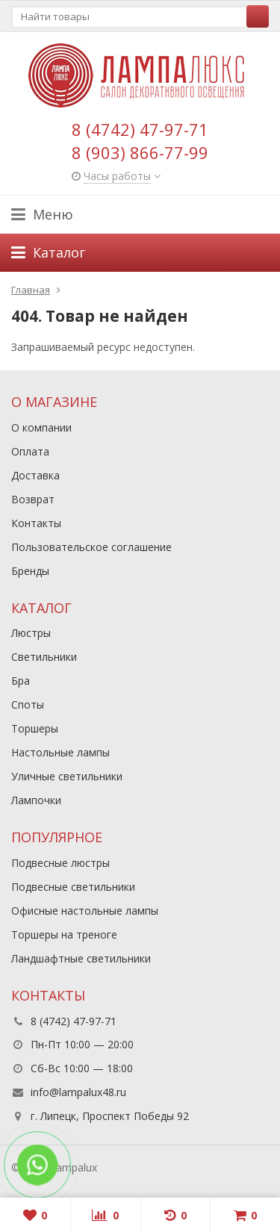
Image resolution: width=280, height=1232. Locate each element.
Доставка (35, 475)
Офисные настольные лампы (84, 910)
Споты (27, 704)
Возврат (33, 499)
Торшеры (34, 728)
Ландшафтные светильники (81, 958)
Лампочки (36, 800)
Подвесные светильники (73, 887)
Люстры (31, 633)
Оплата (30, 451)
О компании (41, 427)
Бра (20, 680)
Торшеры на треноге (64, 934)
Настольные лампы (60, 752)
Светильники (44, 657)
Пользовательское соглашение (91, 547)
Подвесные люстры (60, 863)
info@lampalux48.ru (78, 1092)
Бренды (30, 571)
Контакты (36, 523)
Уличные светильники (66, 776)
